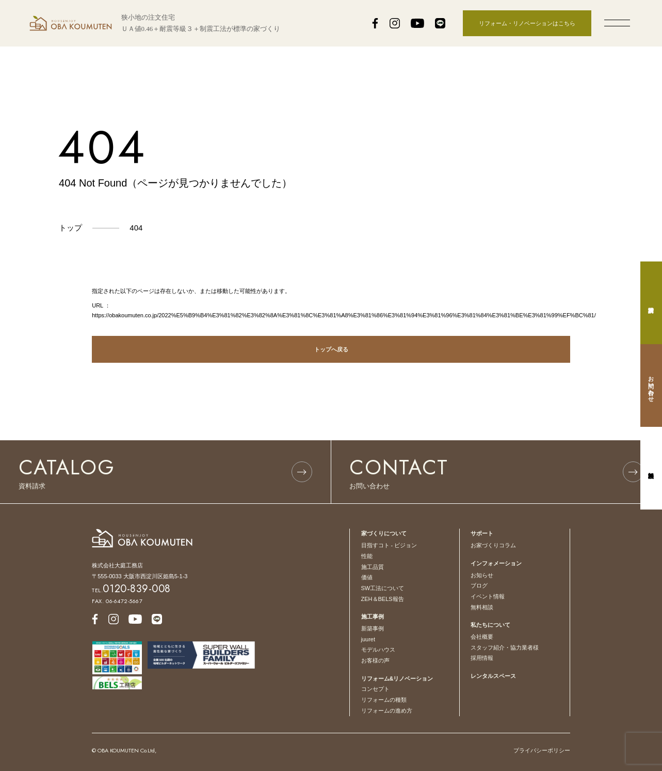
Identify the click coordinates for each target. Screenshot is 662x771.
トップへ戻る (331, 349)
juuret (368, 639)
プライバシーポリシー (541, 750)
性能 (367, 556)
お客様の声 (375, 660)
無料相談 (482, 607)
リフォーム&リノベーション (397, 678)
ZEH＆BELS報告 (382, 599)
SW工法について (383, 588)
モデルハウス (378, 649)
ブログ (479, 585)
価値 (367, 577)
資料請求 (651, 302)
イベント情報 (488, 596)
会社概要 (482, 637)
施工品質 (372, 567)
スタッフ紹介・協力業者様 (505, 647)
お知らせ (482, 575)
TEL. (131, 590)
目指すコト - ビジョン (389, 545)
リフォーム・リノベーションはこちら (527, 23)
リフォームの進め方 (386, 710)
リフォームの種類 (384, 700)
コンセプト (375, 689)
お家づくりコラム (493, 545)
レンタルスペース (493, 676)
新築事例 (372, 628)
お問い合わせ (651, 385)
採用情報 (482, 658)
